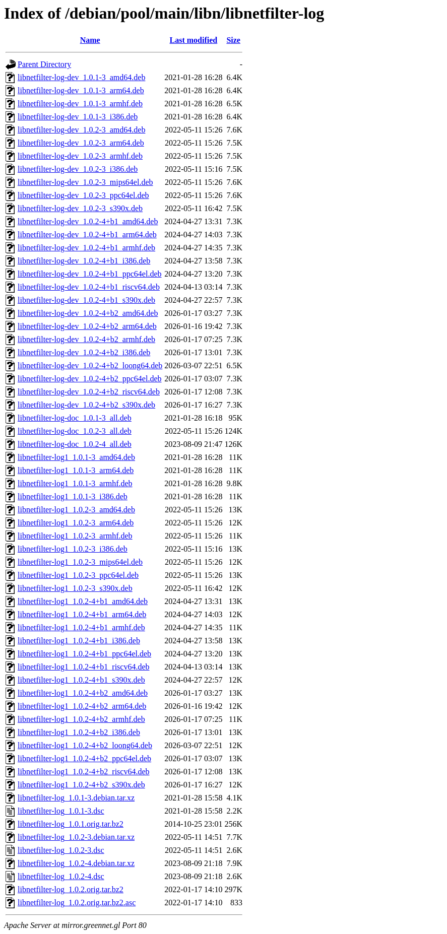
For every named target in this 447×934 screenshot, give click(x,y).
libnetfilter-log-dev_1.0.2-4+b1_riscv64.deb (89, 287)
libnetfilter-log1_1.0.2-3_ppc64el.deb (78, 575)
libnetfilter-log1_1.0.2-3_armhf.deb (75, 535)
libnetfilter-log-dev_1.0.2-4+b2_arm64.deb (87, 326)
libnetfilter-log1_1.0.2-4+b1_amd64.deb (83, 601)
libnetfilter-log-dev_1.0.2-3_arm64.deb (81, 143)
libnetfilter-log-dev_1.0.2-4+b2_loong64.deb (90, 365)
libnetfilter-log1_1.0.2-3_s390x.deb (75, 588)
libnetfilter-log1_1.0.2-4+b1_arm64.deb (82, 614)
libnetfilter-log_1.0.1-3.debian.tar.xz (76, 797)
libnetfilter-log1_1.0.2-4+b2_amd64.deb (83, 693)
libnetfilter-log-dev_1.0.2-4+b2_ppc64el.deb (90, 378)
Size (233, 40)
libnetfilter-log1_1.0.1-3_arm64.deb (76, 470)
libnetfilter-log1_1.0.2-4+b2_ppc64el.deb (84, 758)
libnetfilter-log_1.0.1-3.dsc (61, 811)
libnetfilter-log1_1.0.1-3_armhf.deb (75, 483)
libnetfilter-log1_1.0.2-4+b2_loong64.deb (85, 745)
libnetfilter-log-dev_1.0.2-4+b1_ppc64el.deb (90, 274)
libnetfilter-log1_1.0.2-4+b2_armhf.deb (81, 719)
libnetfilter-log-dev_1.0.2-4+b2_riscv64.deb (89, 391)
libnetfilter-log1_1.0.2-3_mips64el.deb (80, 562)
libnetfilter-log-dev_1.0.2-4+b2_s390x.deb (86, 405)
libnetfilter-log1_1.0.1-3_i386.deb (72, 496)
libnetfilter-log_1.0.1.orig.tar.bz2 (70, 824)
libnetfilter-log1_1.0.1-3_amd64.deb (76, 457)
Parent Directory (44, 64)
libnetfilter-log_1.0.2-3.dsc (61, 850)
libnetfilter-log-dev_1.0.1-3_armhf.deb (80, 103)
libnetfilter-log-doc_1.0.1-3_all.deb (75, 418)
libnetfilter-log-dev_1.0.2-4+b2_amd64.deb (88, 313)
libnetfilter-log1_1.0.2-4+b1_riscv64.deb (84, 666)
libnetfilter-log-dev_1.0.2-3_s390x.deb (80, 208)
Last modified (194, 40)
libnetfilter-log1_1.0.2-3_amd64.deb (76, 509)
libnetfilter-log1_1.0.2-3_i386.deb (72, 549)
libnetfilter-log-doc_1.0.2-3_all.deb (75, 431)
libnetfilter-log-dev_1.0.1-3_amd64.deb (81, 77)
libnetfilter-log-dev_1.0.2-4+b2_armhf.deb (86, 339)
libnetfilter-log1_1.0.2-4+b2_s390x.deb (81, 784)
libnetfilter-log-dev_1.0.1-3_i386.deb (78, 116)
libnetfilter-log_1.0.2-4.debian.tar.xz (76, 863)
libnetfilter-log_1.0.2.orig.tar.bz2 (70, 889)
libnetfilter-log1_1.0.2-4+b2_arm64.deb (82, 706)
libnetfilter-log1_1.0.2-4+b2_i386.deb (79, 732)
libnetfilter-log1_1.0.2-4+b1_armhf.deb (81, 627)
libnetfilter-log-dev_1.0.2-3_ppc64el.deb (83, 195)
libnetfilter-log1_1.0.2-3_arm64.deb (76, 522)
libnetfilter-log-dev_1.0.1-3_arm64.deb (81, 90)
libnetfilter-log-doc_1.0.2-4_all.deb (75, 444)
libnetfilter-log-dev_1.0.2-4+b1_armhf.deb (86, 247)
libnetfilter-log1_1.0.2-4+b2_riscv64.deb (84, 771)
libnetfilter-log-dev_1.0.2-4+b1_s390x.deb (86, 300)
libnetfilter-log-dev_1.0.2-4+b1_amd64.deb (88, 221)
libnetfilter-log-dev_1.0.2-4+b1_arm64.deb (87, 234)
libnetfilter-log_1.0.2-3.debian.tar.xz (76, 837)
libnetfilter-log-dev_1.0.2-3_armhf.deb (80, 156)
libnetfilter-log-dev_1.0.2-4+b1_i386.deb (84, 260)
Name (90, 40)
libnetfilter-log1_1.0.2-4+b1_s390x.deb (81, 680)
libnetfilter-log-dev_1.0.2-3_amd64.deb (81, 129)
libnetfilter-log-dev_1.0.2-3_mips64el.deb (85, 182)
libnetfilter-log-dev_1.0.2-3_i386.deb (78, 169)
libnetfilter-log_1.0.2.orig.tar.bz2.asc (77, 902)
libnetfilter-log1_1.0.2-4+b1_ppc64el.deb (84, 653)
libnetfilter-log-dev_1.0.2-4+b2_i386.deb (84, 352)
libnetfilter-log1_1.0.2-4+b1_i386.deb (79, 640)
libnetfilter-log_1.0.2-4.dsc (61, 876)
